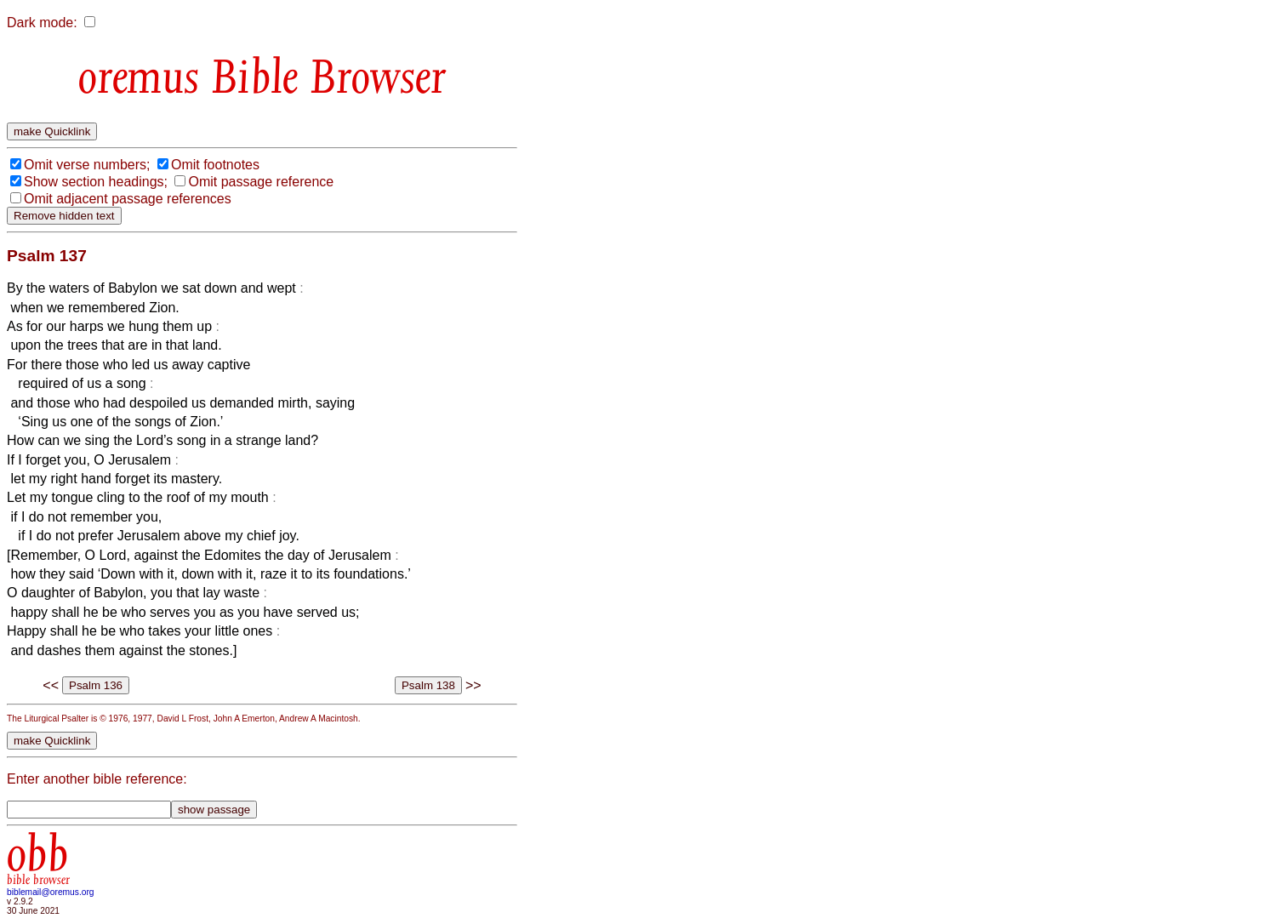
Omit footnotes (215, 164)
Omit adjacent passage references (127, 198)
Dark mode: (42, 22)
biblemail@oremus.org (50, 892)
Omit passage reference (260, 181)
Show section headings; (96, 181)
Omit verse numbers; (87, 164)
